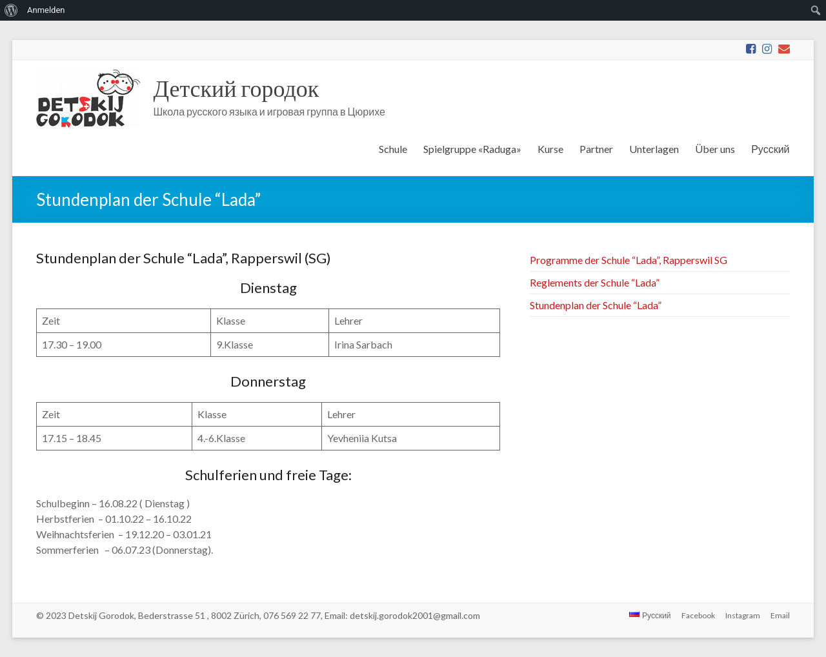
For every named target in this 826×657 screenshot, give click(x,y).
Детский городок (236, 88)
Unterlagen (654, 149)
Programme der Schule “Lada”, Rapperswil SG (628, 260)
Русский (770, 149)
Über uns (715, 149)
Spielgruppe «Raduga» (472, 149)
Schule (393, 149)
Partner (596, 149)
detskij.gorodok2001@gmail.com (415, 615)
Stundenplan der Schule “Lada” (595, 305)
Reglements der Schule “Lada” (595, 282)
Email (780, 615)
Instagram (742, 615)
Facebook (698, 615)
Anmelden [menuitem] (46, 10)
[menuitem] (11, 10)
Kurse (550, 149)
